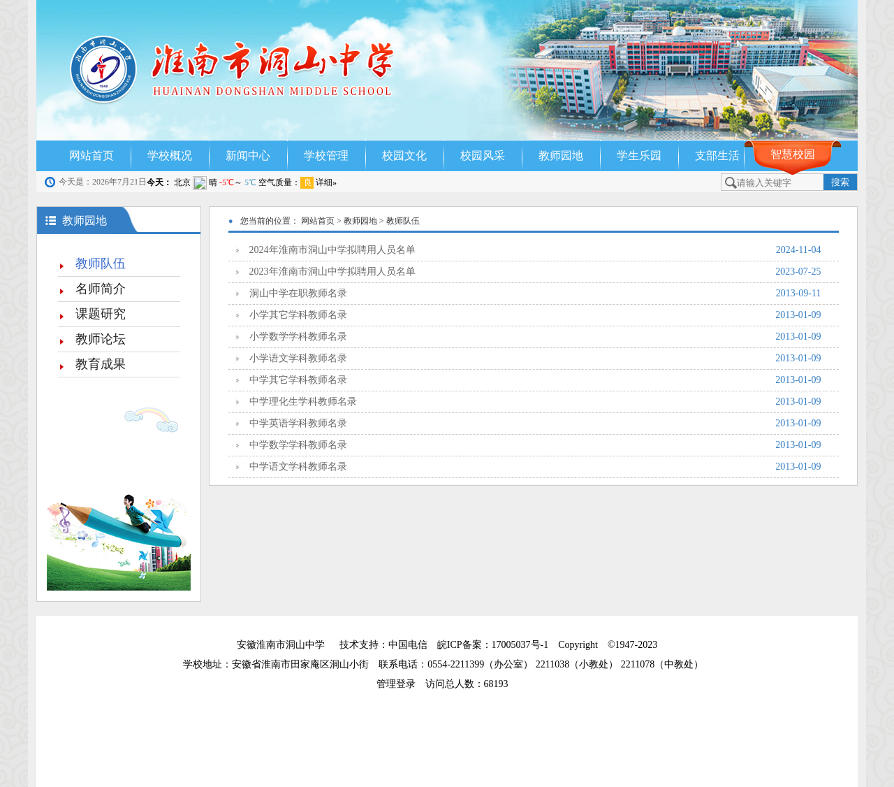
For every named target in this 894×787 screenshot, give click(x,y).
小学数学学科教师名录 (535, 336)
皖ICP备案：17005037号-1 (494, 645)
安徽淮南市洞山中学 (281, 645)
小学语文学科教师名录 (535, 358)
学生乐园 (639, 155)
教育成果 (100, 364)
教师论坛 (100, 339)
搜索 (840, 182)
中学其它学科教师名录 (535, 380)
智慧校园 (792, 154)
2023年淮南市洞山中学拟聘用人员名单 (535, 271)
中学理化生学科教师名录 (535, 401)
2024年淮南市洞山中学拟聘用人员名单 (535, 250)
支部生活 (717, 155)
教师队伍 (100, 263)
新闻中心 (248, 155)
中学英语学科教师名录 (535, 423)
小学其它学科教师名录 (535, 315)
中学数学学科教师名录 (535, 445)
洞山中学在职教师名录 (535, 293)
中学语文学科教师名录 (535, 466)
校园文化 (404, 155)
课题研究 (100, 314)
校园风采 (482, 155)
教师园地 (560, 155)
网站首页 (91, 155)
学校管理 (326, 155)
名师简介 (100, 289)
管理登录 (400, 684)
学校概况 (169, 155)
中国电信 (407, 645)
